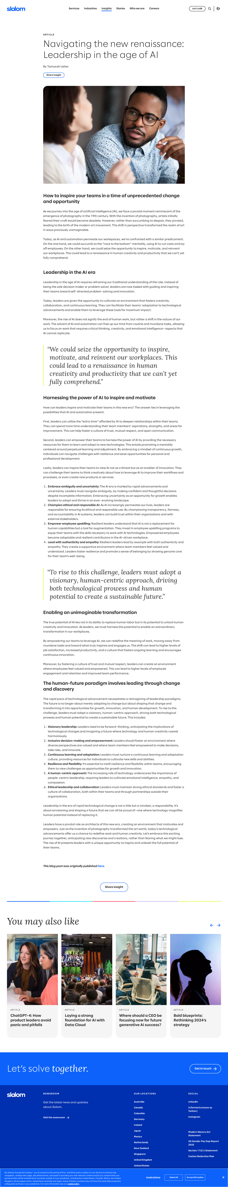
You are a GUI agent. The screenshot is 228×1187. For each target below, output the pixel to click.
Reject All (174, 1177)
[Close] (223, 1177)
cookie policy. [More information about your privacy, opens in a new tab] (73, 1184)
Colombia (139, 1113)
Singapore (140, 1154)
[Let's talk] (197, 8)
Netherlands (141, 1142)
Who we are (137, 8)
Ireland (138, 1125)
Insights (106, 8)
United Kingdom (143, 1160)
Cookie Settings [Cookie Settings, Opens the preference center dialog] (153, 1177)
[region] (114, 1177)
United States (141, 1166)
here (101, 866)
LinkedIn (193, 1102)
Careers (154, 8)
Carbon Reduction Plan (201, 1156)
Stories (120, 8)
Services (74, 8)
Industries (90, 8)
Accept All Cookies (195, 1177)
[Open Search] (210, 9)
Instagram (194, 1117)
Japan (137, 1131)
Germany (139, 1119)
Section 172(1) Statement (203, 1151)
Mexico (138, 1137)
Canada (138, 1108)
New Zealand (141, 1148)
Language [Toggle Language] (218, 9)
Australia (139, 1102)
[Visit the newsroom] (56, 1117)
